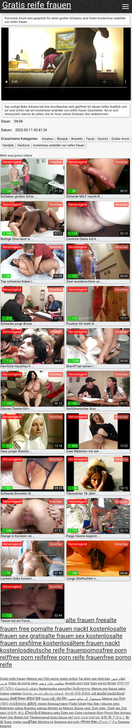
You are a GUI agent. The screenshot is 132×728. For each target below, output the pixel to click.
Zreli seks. (99, 708)
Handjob (8, 145)
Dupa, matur (13, 722)
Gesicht (103, 139)
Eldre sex (68, 713)
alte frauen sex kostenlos (78, 636)
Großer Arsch (120, 139)
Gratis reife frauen (36, 5)
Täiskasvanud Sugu (44, 717)
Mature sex (35, 679)
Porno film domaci (117, 713)
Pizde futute (77, 704)
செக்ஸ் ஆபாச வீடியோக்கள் (43, 693)
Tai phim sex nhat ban (94, 679)
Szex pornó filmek (103, 683)
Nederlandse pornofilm (55, 689)
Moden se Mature (61, 708)
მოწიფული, (82, 689)
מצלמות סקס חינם (87, 717)
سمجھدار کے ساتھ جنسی (85, 699)
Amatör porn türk (77, 683)
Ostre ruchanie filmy (89, 713)
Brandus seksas (36, 708)
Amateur (48, 139)
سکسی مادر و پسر (51, 683)
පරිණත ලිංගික (107, 722)
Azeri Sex (7, 717)
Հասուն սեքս (27, 689)
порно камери (10, 693)
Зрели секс (83, 708)
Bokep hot (21, 717)
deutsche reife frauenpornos (64, 650)
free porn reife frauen (75, 657)
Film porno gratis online (61, 679)
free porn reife (28, 657)
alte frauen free (86, 619)
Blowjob (62, 139)
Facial (90, 139)
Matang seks (51, 713)
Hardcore (23, 145)
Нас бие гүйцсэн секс (103, 704)
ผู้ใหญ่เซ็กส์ (33, 713)
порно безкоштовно (53, 704)
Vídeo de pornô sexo (23, 683)
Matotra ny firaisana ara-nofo (59, 722)
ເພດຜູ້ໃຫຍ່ (30, 722)
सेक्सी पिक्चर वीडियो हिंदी (25, 699)
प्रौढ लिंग (61, 699)
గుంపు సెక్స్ (48, 699)
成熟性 (32, 704)
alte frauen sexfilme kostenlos (61, 639)
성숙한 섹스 (16, 713)
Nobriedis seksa (12, 708)
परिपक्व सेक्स (88, 722)
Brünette (77, 139)
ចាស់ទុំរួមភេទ (18, 704)
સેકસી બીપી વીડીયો (77, 693)
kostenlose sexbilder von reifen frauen (58, 145)
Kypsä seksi (116, 689)
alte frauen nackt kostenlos (79, 628)
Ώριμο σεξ (66, 717)
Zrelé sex (114, 708)
